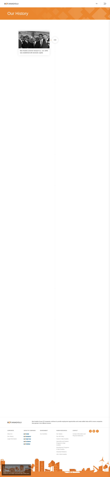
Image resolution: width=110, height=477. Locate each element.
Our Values (59, 434)
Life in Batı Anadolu (61, 454)
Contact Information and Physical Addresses (79, 434)
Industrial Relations (61, 451)
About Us (9, 434)
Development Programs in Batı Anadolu (62, 448)
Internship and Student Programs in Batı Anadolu (62, 443)
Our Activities (43, 434)
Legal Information (12, 439)
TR (96, 3)
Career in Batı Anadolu (62, 439)
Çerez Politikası (7, 470)
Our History (10, 436)
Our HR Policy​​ (60, 436)
